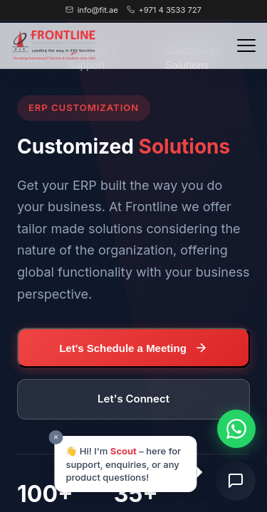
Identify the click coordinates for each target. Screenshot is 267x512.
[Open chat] (236, 481)
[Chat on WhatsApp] (236, 429)
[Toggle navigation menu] (246, 45)
